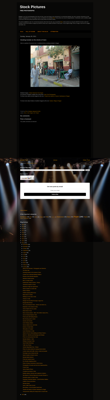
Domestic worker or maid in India (30, 377)
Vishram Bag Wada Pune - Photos (30, 347)
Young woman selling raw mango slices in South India (35, 391)
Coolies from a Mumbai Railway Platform (32, 274)
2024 (23, 224)
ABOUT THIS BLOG (43, 31)
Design (41, 217)
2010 (23, 394)
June (24, 256)
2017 (23, 230)
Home (21, 31)
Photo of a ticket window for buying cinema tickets (34, 349)
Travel (85, 217)
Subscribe (55, 194)
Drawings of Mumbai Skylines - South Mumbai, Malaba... (36, 379)
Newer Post (24, 160)
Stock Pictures (32, 7)
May (24, 258)
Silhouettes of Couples (28, 328)
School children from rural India (30, 325)
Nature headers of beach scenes (30, 355)
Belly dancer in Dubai (28, 294)
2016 (23, 232)
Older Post (86, 160)
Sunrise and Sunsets (27, 320)
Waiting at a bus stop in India (29, 296)
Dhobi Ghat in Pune (27, 310)
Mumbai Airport (26, 383)
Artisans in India (26, 298)
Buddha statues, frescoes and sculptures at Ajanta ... (35, 373)
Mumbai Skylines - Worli (28, 339)
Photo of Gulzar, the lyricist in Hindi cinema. (33, 363)
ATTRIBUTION (54, 31)
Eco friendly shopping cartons (29, 361)
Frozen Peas (26, 367)
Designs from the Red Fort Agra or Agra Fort (33, 300)
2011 (23, 242)
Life (34, 113)
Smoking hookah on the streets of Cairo (32, 272)
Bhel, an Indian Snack (28, 280)
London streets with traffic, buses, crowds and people (35, 351)
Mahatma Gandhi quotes (28, 278)
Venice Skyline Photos (28, 369)
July (24, 254)
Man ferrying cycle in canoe (29, 318)
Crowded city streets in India (29, 371)
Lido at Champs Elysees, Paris (30, 314)
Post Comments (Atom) (32, 163)
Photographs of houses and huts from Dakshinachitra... (35, 365)
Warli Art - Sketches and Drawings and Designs (33, 335)
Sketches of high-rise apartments (30, 286)
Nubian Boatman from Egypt (36, 93)
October (25, 248)
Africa (25, 113)
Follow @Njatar (23, 210)
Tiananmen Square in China (29, 284)
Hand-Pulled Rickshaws (28, 343)
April (24, 260)
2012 (23, 240)
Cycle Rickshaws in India (28, 331)
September (25, 250)
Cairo (28, 113)
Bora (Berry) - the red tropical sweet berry (32, 387)
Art (30, 217)
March (24, 262)
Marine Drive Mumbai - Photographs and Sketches (34, 268)
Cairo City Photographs (50, 94)
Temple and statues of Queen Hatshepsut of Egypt (57, 96)
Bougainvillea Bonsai (27, 302)
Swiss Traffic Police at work (29, 385)
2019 (23, 228)
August (25, 252)
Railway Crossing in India (28, 341)
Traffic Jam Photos (27, 345)
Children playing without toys (29, 292)
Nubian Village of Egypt (55, 100)
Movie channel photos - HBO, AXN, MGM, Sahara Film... (36, 312)
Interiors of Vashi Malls (28, 326)
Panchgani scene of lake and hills (30, 353)
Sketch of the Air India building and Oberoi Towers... (35, 333)
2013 (23, 238)
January (25, 266)
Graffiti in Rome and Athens (29, 381)
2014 (23, 236)
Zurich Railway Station (28, 322)
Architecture (23, 217)
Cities (36, 217)
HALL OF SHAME (30, 31)
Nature (69, 217)
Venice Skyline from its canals (30, 308)
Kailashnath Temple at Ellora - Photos (31, 282)
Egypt (31, 113)
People (37, 113)
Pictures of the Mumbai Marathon (30, 276)
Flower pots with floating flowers (30, 316)
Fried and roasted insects (28, 359)
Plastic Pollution (26, 290)
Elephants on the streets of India (30, 306)
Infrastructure (60, 217)
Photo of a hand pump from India (30, 337)
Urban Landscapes (24, 218)
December (25, 244)
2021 (23, 226)
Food (46, 217)
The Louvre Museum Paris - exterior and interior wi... (35, 304)
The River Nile (26, 270)
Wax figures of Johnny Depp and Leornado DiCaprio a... (35, 375)
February (25, 264)
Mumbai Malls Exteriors (28, 357)
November (25, 246)
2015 (23, 234)
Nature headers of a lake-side (29, 288)
